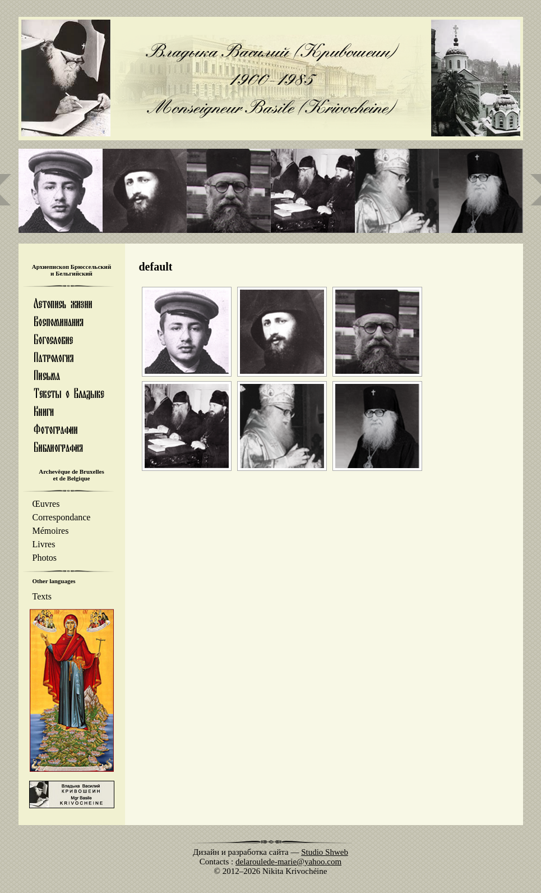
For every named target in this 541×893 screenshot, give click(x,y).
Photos (45, 557)
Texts (42, 596)
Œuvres (46, 504)
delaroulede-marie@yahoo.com (288, 861)
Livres (44, 544)
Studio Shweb (324, 852)
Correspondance (62, 517)
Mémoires (51, 530)
